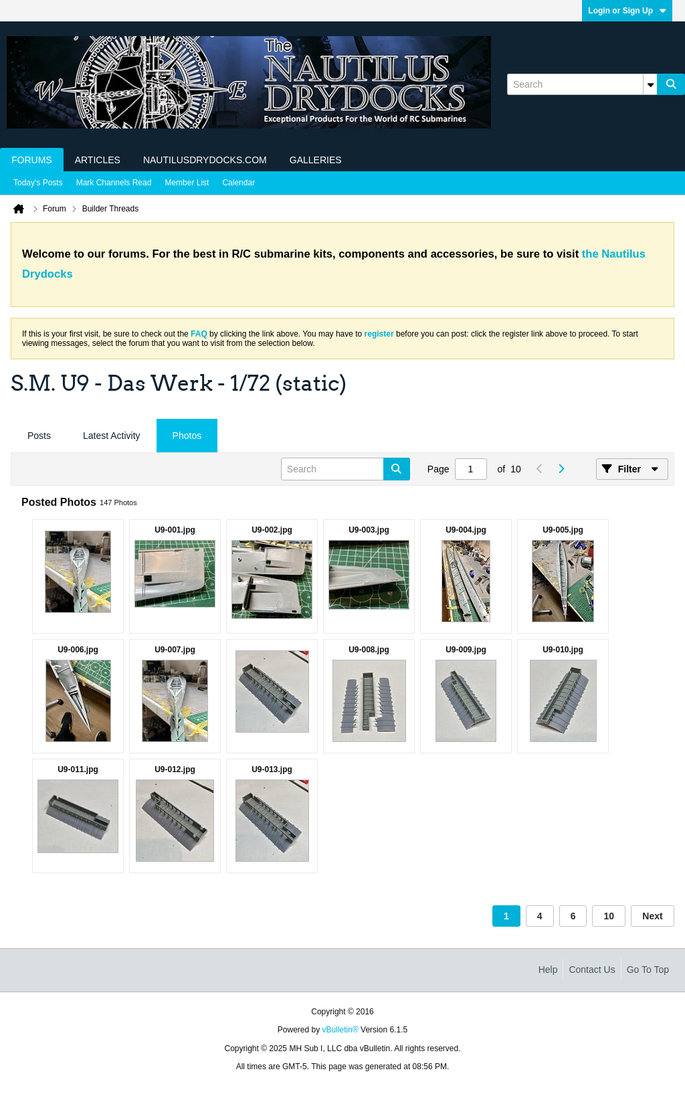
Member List (187, 182)
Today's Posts (38, 182)
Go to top (648, 969)
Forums (31, 160)
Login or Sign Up (627, 10)
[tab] (39, 436)
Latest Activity (111, 435)
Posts (39, 435)
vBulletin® (340, 1029)
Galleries (316, 160)
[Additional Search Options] (650, 84)
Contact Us (592, 969)
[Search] (582, 84)
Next (652, 916)
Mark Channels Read (114, 182)
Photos (187, 435)
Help (548, 969)
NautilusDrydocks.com (205, 160)
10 (608, 916)
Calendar (238, 182)
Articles (97, 160)
